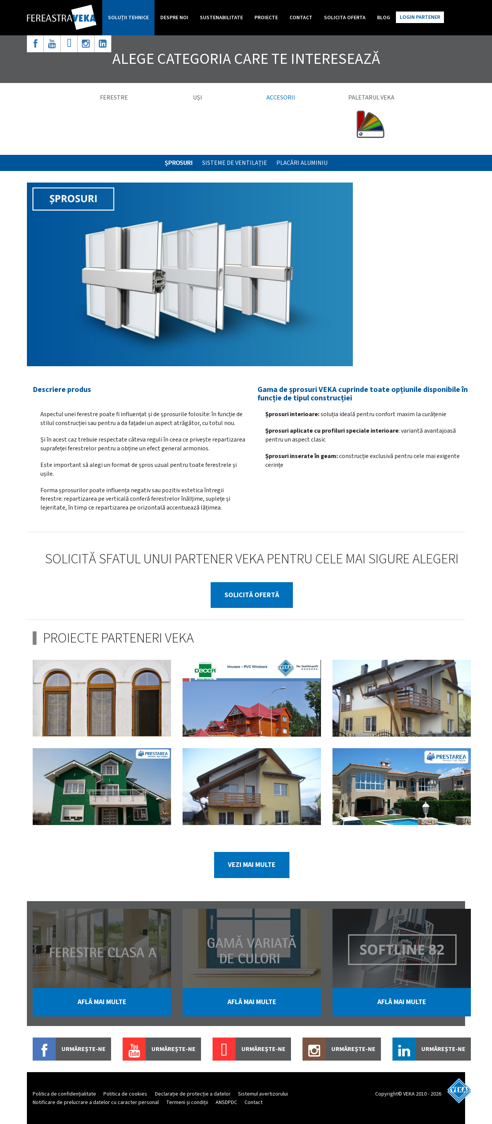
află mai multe (102, 1002)
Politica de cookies (125, 1094)
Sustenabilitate (221, 18)
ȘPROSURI (179, 163)
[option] (190, 274)
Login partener (420, 17)
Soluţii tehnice (128, 18)
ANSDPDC (226, 1102)
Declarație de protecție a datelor (193, 1094)
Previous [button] (22, 967)
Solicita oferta (345, 18)
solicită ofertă (251, 595)
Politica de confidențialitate (64, 1094)
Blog (383, 18)
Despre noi (174, 18)
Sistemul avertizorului (263, 1094)
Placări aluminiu (301, 163)
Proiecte (266, 18)
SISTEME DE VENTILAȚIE (234, 163)
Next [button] (481, 967)
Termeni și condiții (187, 1102)
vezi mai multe (252, 865)
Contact (300, 18)
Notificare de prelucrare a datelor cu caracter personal (96, 1102)
